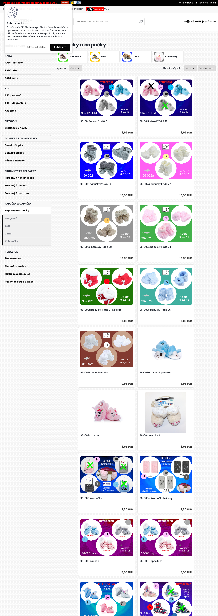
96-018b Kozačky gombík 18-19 (114, 500)
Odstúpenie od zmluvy (136, 612)
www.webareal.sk (104, 612)
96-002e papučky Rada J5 (194, 184)
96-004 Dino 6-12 (189, 247)
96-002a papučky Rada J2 (195, 121)
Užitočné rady (76, 8)
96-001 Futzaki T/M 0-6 (73, 121)
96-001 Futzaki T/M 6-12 (113, 121)
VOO (97, 9)
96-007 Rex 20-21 (70, 372)
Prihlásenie (187, 2)
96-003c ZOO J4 (149, 247)
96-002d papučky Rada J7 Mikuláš (155, 186)
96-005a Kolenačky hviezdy (116, 309)
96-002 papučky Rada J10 (155, 121)
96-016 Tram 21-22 (190, 372)
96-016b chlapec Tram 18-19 (155, 437)
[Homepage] (3, 9)
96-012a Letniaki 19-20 (113, 372)
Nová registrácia (207, 2)
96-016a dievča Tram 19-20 (76, 435)
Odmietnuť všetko (36, 47)
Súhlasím (60, 47)
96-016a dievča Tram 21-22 (116, 435)
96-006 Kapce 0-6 (150, 309)
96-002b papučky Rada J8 (75, 184)
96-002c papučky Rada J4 (115, 184)
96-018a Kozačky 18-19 (192, 435)
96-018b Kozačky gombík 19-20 (154, 500)
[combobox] (190, 68)
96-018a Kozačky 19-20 (73, 498)
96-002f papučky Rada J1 (75, 247)
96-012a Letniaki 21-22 (152, 372)
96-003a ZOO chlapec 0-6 (115, 247)
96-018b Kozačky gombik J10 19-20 (194, 500)
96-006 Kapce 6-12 (190, 309)
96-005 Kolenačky (71, 309)
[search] (141, 23)
